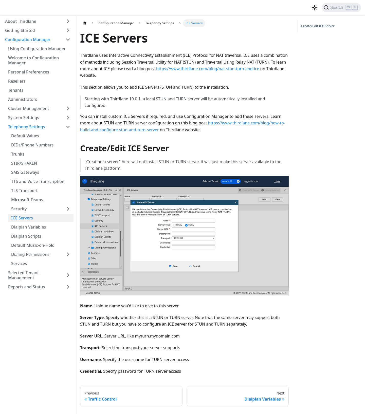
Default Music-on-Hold (32, 245)
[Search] (341, 7)
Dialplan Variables (28, 227)
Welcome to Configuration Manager (33, 60)
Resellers (17, 81)
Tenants (15, 90)
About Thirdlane (20, 21)
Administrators (22, 99)
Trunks (17, 154)
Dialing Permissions (30, 254)
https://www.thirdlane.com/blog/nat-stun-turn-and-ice (207, 68)
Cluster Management (28, 108)
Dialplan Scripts (26, 236)
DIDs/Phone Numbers (32, 145)
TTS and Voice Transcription (37, 181)
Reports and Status (26, 287)
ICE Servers (22, 218)
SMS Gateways (25, 172)
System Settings (23, 117)
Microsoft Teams (27, 199)
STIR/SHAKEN (24, 163)
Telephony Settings (26, 126)
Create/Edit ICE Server (318, 26)
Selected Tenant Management (23, 275)
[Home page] (85, 23)
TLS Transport (24, 190)
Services (19, 263)
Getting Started (20, 30)
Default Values (25, 136)
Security (19, 209)
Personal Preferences (28, 72)
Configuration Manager (27, 39)
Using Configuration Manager (37, 48)
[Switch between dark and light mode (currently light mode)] (315, 8)
